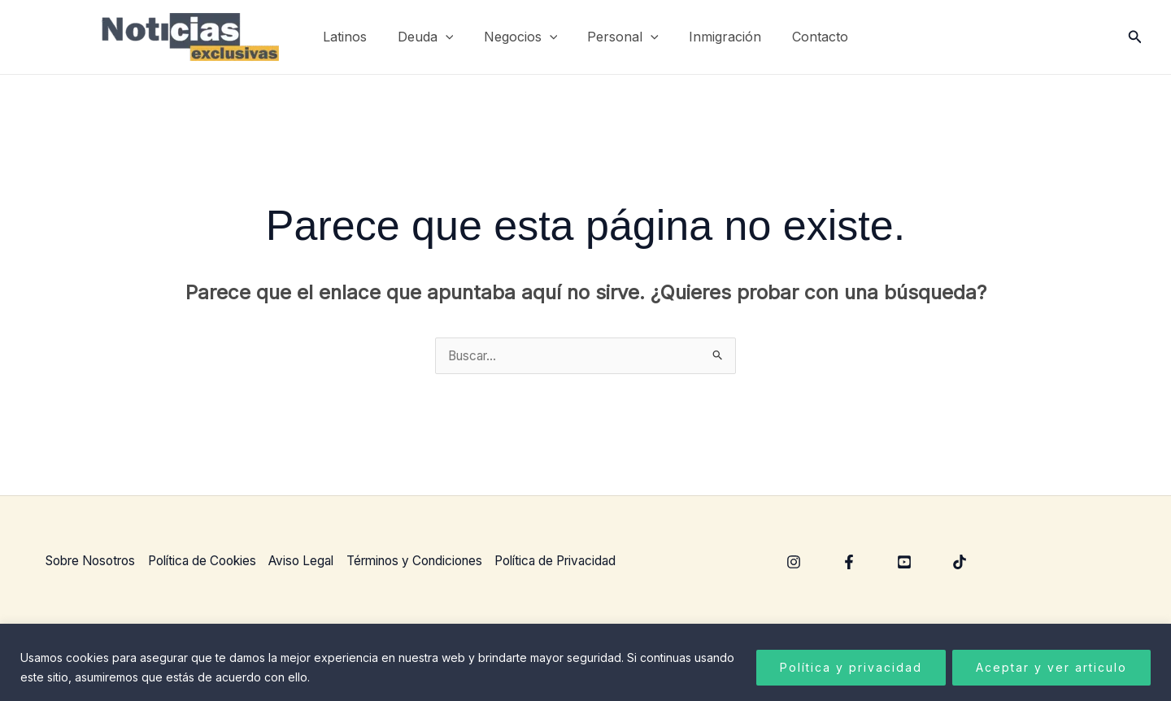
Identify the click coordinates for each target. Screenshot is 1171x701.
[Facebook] (849, 562)
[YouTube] (904, 562)
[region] (585, 662)
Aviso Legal (319, 561)
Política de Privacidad (591, 561)
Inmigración (718, 36)
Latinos (356, 36)
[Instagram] (793, 562)
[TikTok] (959, 562)
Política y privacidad (851, 667)
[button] (452, 37)
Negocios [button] (522, 37)
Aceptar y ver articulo (1051, 667)
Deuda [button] (432, 37)
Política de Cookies (213, 561)
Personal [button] (621, 37)
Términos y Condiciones (440, 561)
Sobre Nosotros (93, 561)
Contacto (809, 36)
